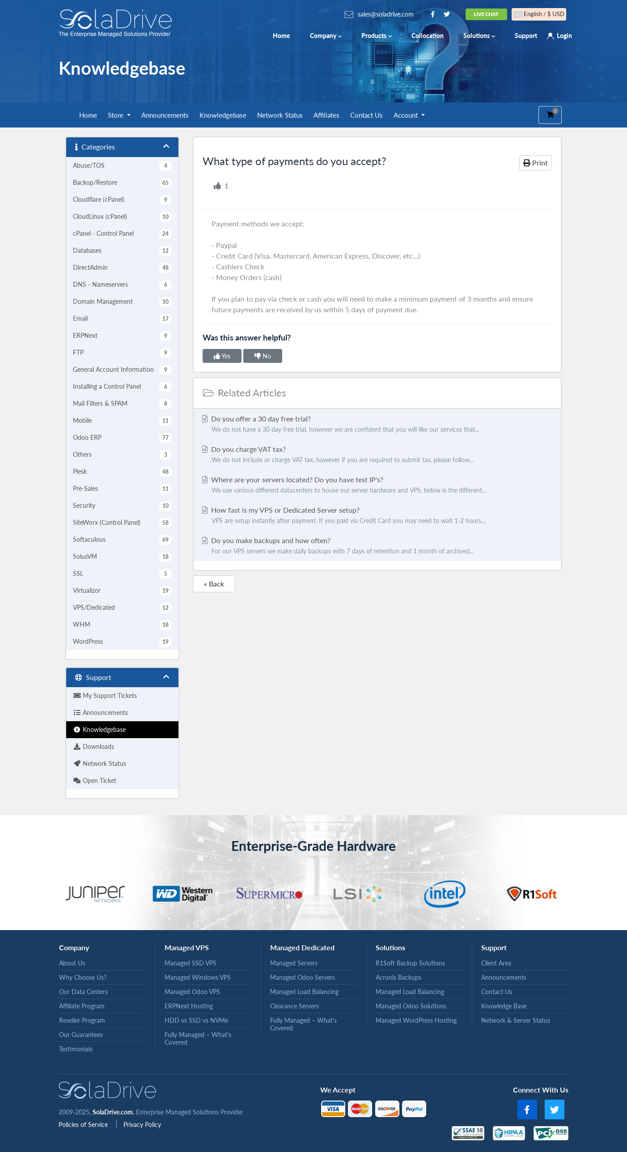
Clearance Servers (294, 1006)
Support (526, 35)
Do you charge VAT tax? (377, 455)
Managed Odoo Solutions (411, 1006)
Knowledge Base (503, 1006)
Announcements (165, 115)
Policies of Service (84, 1124)
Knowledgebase (222, 115)
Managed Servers (294, 963)
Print (535, 162)
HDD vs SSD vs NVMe (196, 1020)
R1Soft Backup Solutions (410, 963)
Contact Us (366, 115)
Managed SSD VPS (190, 963)
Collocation (427, 35)
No (262, 356)
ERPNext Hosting (189, 1006)
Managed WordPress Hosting (416, 1020)
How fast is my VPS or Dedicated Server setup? (377, 516)
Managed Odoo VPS (192, 991)
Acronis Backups (398, 977)
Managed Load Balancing (304, 991)
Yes (222, 356)
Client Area (496, 963)
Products (376, 35)
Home (281, 35)
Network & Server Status (515, 1020)
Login (564, 35)
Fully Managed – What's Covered (198, 1038)
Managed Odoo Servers (302, 977)
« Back (214, 583)
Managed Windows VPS (198, 977)
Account (406, 115)
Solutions (479, 35)
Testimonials (76, 1049)
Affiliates (326, 115)
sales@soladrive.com (386, 14)
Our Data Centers (83, 991)
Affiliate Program (82, 1006)
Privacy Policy (142, 1124)
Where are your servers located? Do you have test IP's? (377, 485)
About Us (72, 963)
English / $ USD (538, 14)
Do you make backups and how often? (377, 546)
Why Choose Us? (82, 977)
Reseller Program (82, 1020)
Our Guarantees (81, 1034)
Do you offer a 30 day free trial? (377, 424)
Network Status (280, 115)
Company (326, 35)
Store (116, 115)
